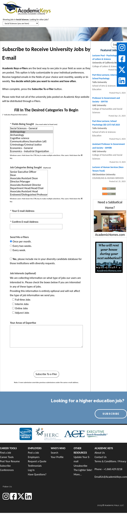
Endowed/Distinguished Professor (28, 194)
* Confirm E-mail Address (24, 221)
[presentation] (36, 360)
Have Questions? (37, 474)
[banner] (27, 7)
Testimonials (34, 465)
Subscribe (5, 465)
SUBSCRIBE (111, 413)
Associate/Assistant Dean (28, 178)
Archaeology (31, 135)
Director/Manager (28, 181)
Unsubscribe (80, 465)
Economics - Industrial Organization (31, 151)
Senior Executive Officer (28, 171)
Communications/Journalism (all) (31, 141)
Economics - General (31, 148)
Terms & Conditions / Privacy (110, 461)
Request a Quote (37, 461)
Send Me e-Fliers (19, 237)
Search (54, 452)
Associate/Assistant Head (28, 191)
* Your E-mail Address (22, 211)
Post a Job (33, 452)
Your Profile (57, 457)
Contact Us (100, 457)
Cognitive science (31, 138)
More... (78, 474)
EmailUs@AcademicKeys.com (111, 476)
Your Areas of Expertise (23, 322)
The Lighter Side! (83, 470)
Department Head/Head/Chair (28, 188)
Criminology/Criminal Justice (31, 144)
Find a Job (5, 452)
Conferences (7, 470)
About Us (100, 452)
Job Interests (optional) (23, 273)
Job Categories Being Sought (30, 167)
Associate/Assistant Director (28, 184)
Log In (31, 470)
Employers (33, 457)
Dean (28, 175)
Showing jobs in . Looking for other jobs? (26, 19)
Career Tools (7, 457)
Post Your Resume (10, 461)
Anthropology (31, 131)
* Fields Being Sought (33, 124)
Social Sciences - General (31, 128)
